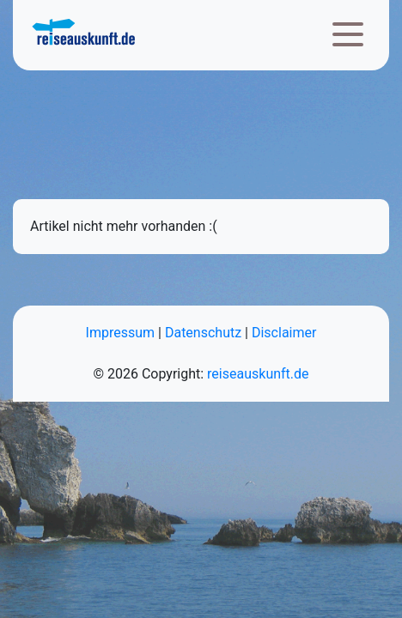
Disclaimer (284, 332)
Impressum (120, 332)
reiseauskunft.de (257, 374)
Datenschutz (203, 332)
